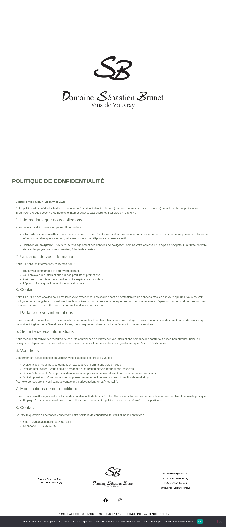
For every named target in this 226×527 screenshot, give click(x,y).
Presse (150, 6)
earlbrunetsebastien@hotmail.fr (175, 488)
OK (200, 521)
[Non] (220, 521)
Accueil (42, 6)
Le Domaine (80, 6)
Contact (183, 6)
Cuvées (117, 6)
